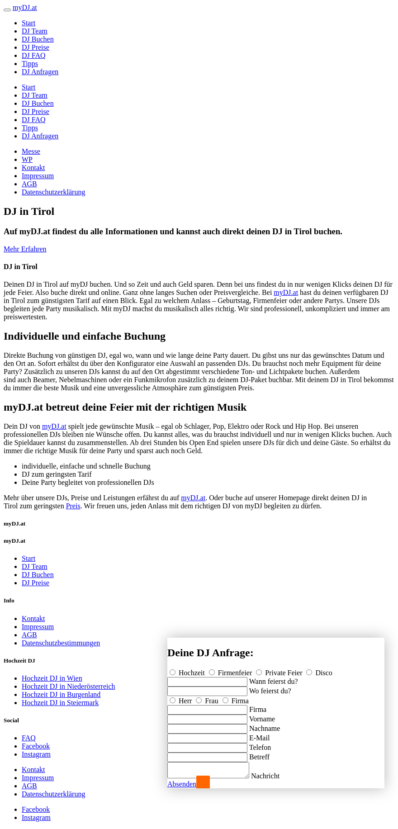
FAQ (29, 738)
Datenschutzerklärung (53, 192)
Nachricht (274, 776)
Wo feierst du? (270, 688)
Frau (208, 698)
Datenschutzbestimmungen (61, 643)
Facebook (36, 746)
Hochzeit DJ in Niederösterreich (68, 686)
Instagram (36, 754)
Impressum (38, 176)
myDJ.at (286, 292)
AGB (29, 184)
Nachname (264, 726)
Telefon (260, 744)
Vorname (262, 716)
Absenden (181, 784)
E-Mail (259, 735)
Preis (73, 506)
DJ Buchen (38, 39)
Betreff (259, 754)
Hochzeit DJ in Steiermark (60, 702)
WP (27, 159)
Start (28, 23)
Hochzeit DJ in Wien (52, 678)
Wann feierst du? (273, 678)
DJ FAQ (34, 55)
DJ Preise (35, 47)
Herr (182, 698)
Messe (31, 151)
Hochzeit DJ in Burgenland (61, 694)
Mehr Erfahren (25, 249)
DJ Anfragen (40, 72)
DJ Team (34, 31)
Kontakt (33, 167)
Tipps (30, 63)
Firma (236, 698)
